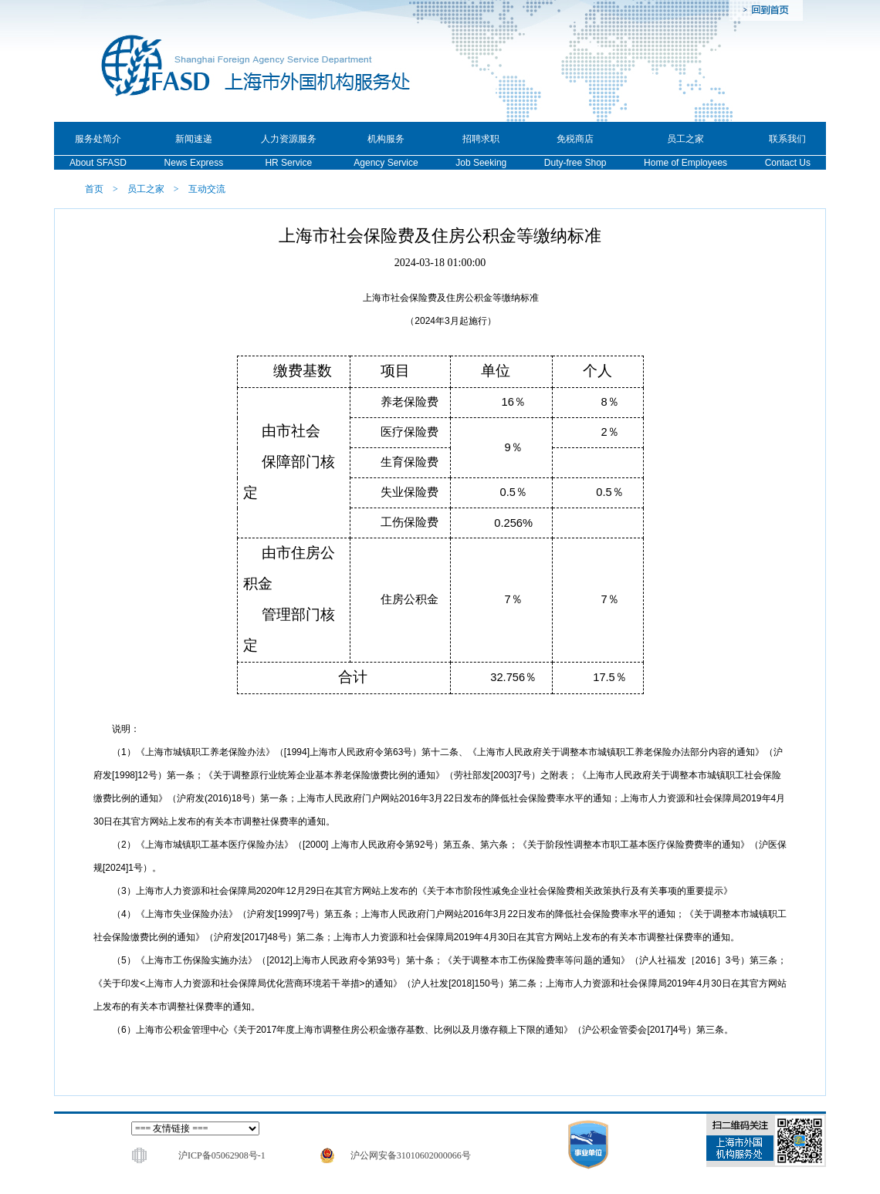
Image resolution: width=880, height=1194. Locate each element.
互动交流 (206, 189)
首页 (94, 189)
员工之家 (145, 189)
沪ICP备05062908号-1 (222, 1155)
